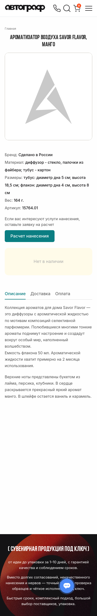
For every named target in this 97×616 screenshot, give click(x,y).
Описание (15, 293)
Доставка (40, 293)
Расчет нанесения (29, 235)
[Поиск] (66, 8)
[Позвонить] (56, 8)
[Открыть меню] (88, 8)
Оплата (62, 293)
